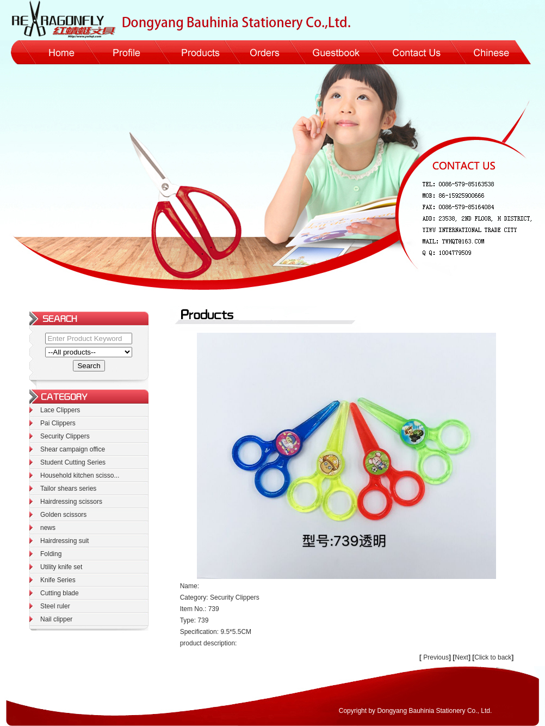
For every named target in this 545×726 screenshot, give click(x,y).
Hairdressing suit (64, 541)
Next (462, 657)
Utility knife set (61, 567)
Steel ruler (55, 606)
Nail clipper (56, 619)
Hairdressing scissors (71, 501)
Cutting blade (59, 593)
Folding (50, 554)
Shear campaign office (72, 449)
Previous (436, 657)
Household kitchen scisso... (79, 475)
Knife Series (58, 580)
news (47, 528)
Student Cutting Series (73, 462)
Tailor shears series (68, 488)
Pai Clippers (58, 423)
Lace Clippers (60, 410)
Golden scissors (63, 514)
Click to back (492, 657)
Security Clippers (65, 436)
